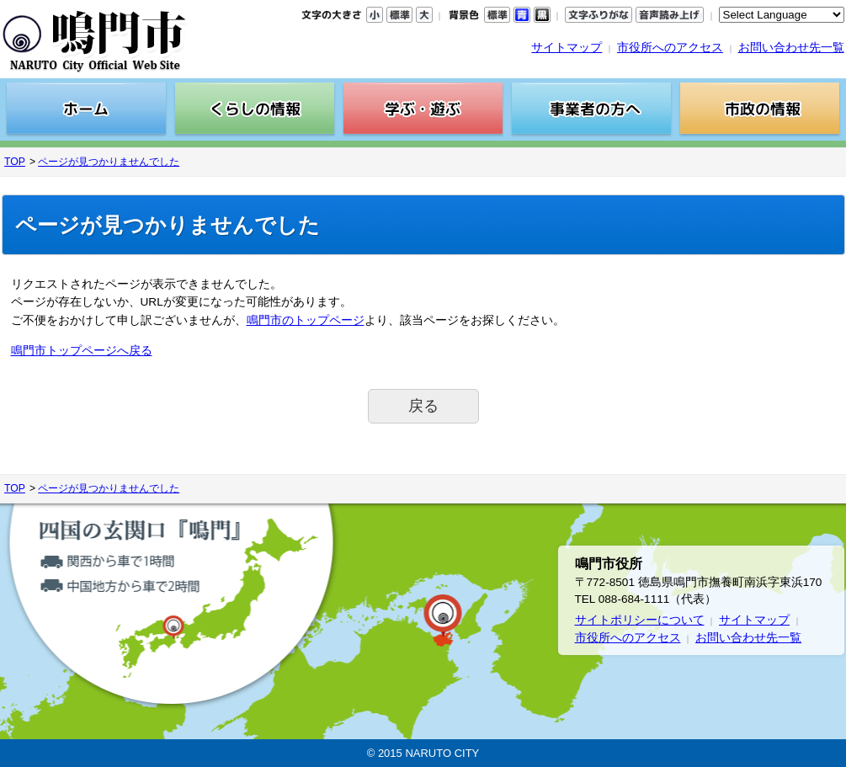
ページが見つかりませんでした (108, 162)
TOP (14, 162)
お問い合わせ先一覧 (791, 47)
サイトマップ (566, 47)
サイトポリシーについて (640, 620)
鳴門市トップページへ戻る (81, 350)
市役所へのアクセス (670, 47)
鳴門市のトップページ (305, 320)
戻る (423, 405)
